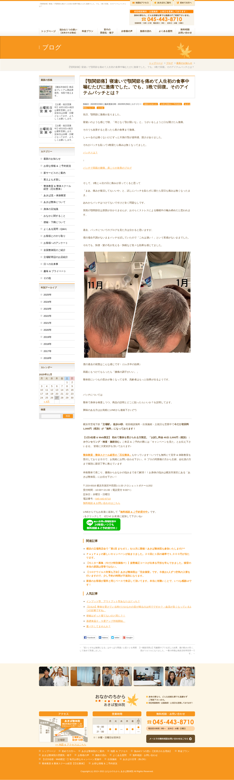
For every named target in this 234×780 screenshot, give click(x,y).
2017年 (48, 352)
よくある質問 (119, 755)
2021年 (48, 324)
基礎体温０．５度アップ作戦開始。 (105, 622)
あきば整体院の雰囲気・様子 (57, 755)
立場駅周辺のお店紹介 (56, 258)
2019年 (48, 338)
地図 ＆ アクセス (119, 751)
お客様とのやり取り (54, 237)
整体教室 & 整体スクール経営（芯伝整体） (57, 189)
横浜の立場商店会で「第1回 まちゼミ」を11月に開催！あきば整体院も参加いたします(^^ (135, 550)
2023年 (48, 310)
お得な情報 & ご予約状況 (171, 105)
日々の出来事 (51, 265)
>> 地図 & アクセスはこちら (70, 744)
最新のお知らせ (184, 64)
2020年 (48, 331)
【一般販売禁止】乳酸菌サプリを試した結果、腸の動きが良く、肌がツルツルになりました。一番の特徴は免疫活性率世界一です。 (166, 652)
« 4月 (47, 402)
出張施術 (112, 759)
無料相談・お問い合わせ (145, 755)
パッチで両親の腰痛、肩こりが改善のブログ (107, 169)
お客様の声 (83, 755)
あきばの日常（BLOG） (135, 759)
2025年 (48, 296)
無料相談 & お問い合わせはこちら (101, 504)
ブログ (169, 64)
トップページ (156, 64)
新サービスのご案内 (54, 174)
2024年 (48, 303)
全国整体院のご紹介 (54, 251)
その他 (100, 109)
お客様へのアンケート (56, 244)
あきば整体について (54, 203)
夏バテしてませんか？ (98, 627)
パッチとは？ (90, 153)
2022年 (48, 317)
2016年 (48, 359)
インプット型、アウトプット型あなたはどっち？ (113, 602)
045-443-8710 (103, 500)
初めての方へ (68, 751)
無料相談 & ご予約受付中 (134, 513)
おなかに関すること (54, 217)
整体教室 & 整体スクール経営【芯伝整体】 (64, 763)
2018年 (48, 345)
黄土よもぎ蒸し (52, 180)
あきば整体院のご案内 (93, 751)
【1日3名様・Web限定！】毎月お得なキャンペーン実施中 (71, 759)
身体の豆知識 (51, 210)
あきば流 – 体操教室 (55, 196)
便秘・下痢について (54, 223)
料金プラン (183, 751)
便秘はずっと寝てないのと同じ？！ (105, 617)
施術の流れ (101, 755)
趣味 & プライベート (55, 272)
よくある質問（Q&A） (56, 230)
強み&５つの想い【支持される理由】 (153, 751)
